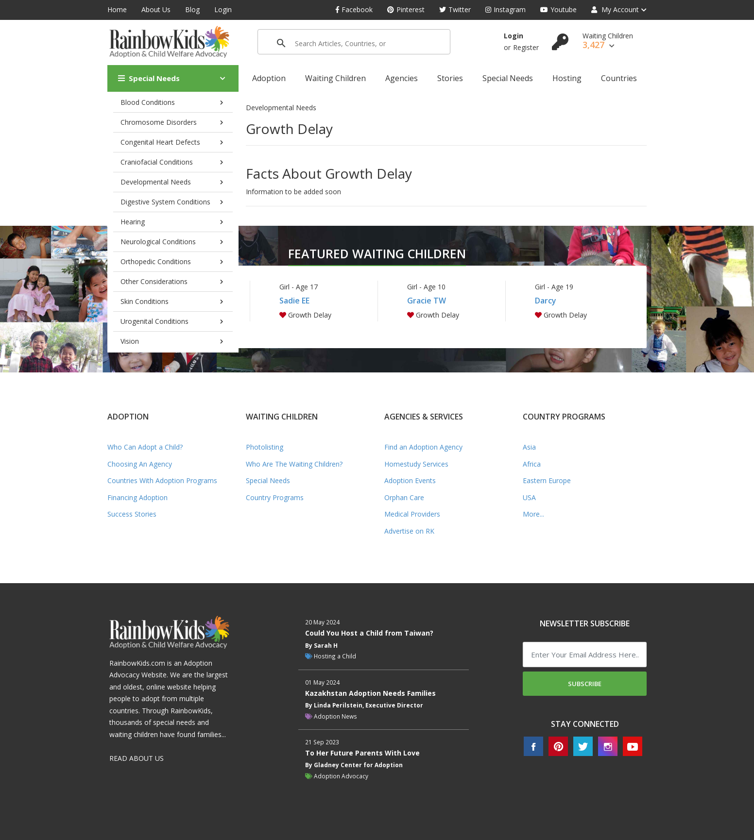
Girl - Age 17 (298, 286)
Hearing (132, 221)
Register (526, 47)
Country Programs (275, 497)
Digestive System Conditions (165, 201)
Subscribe (584, 683)
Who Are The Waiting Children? (294, 464)
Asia (529, 447)
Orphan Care (404, 497)
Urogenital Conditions (154, 321)
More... (533, 514)
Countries (619, 78)
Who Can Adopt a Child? (145, 447)
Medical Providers (412, 514)
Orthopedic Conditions (155, 261)
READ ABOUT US (136, 758)
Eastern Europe (547, 480)
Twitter (455, 9)
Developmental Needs (155, 181)
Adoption (269, 78)
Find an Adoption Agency (423, 447)
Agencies (401, 78)
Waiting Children (335, 78)
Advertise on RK (409, 531)
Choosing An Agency (139, 464)
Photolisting (264, 447)
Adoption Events (410, 480)
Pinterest (406, 9)
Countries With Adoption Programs (162, 480)
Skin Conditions (144, 301)
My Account (615, 9)
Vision (129, 341)
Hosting (567, 78)
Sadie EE (294, 300)
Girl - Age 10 (426, 286)
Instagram (505, 9)
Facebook (354, 9)
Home (117, 9)
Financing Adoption (137, 497)
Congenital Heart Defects (160, 142)
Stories (450, 78)
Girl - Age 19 (554, 286)
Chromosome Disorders (158, 122)
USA (529, 497)
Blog (192, 9)
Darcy (545, 300)
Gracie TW (426, 300)
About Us (156, 9)
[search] (340, 43)
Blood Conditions (147, 102)
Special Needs (149, 78)
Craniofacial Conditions (156, 162)
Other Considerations (154, 281)
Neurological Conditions (158, 241)
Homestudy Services (416, 464)
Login (223, 9)
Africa (532, 464)
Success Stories (131, 514)
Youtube (558, 9)
